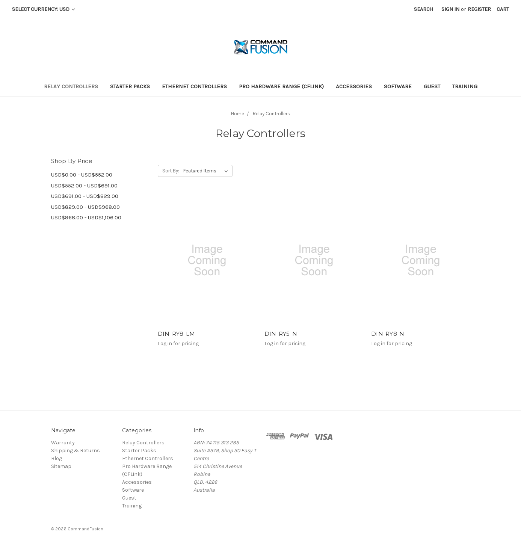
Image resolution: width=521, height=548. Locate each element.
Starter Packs (130, 86)
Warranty (63, 442)
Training (464, 86)
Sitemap (61, 466)
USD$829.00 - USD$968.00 (85, 207)
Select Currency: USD (43, 9)
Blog (56, 458)
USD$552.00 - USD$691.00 (84, 185)
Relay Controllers (71, 86)
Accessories (354, 86)
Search (423, 9)
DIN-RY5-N (280, 333)
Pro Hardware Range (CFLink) (281, 86)
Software (398, 86)
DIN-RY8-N (387, 333)
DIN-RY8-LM (176, 333)
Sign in (450, 9)
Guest (432, 86)
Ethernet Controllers (194, 86)
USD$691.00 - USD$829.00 (84, 196)
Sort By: (170, 171)
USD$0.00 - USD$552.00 (81, 174)
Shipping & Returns (75, 450)
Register (479, 9)
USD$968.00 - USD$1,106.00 (86, 217)
